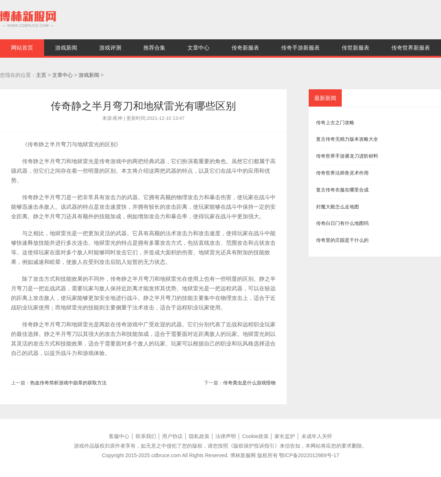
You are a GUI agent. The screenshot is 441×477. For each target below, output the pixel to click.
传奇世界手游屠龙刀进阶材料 (347, 156)
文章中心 (198, 47)
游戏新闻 (66, 47)
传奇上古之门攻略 (335, 122)
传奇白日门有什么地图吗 (342, 223)
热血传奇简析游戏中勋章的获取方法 (68, 382)
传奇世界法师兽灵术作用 (342, 173)
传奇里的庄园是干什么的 (342, 240)
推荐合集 (154, 47)
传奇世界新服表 (410, 47)
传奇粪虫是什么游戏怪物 (249, 382)
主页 (41, 75)
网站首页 (22, 47)
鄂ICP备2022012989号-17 (309, 455)
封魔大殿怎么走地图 (337, 206)
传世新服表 (355, 47)
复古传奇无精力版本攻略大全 (347, 139)
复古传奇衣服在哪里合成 (342, 190)
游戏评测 (110, 47)
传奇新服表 (245, 47)
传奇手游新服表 (300, 47)
